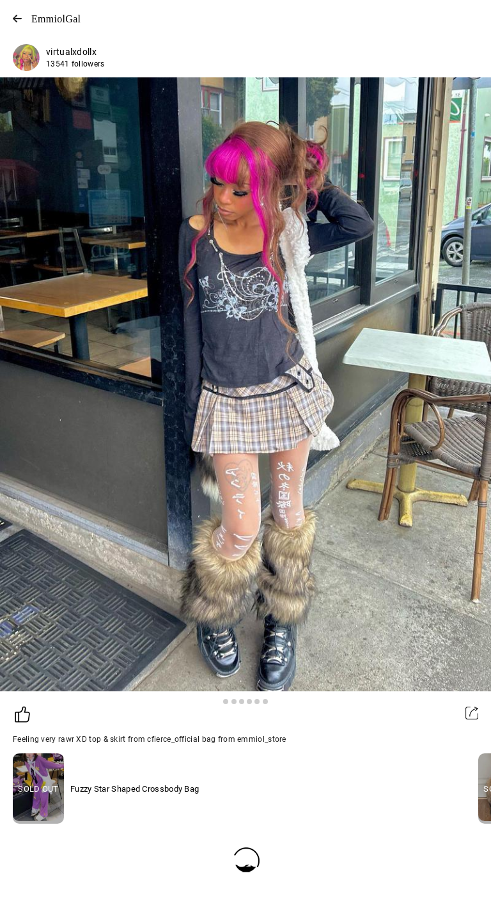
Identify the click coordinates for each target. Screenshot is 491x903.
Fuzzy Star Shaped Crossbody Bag (134, 789)
